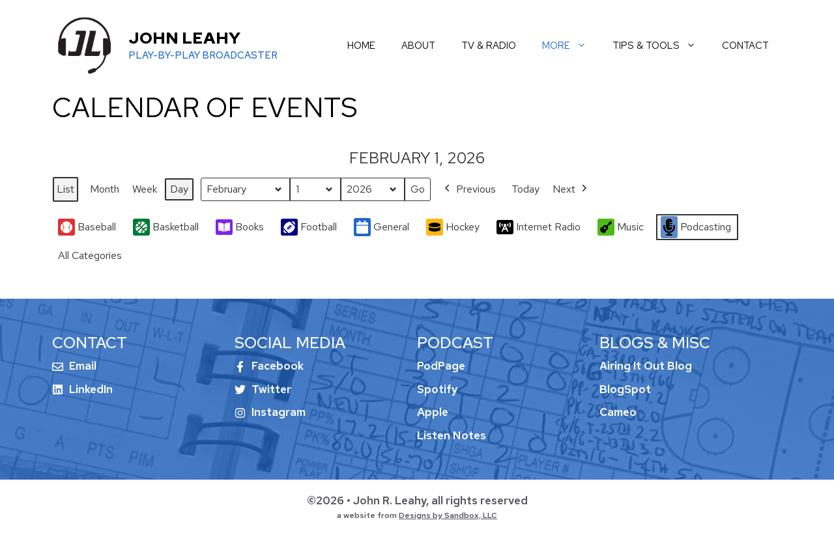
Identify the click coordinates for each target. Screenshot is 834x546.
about (418, 45)
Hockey (453, 227)
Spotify (437, 389)
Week (144, 189)
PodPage (441, 366)
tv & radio (488, 45)
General (381, 227)
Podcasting (696, 227)
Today (525, 189)
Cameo (618, 412)
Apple (432, 412)
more (570, 45)
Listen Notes (451, 435)
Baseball (87, 227)
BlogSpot (625, 389)
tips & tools (660, 45)
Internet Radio (538, 227)
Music (620, 227)
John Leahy (184, 38)
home (361, 45)
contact (745, 45)
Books (240, 227)
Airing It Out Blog (645, 366)
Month (104, 189)
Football (309, 227)
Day (179, 189)
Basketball (166, 227)
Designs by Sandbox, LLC (448, 515)
